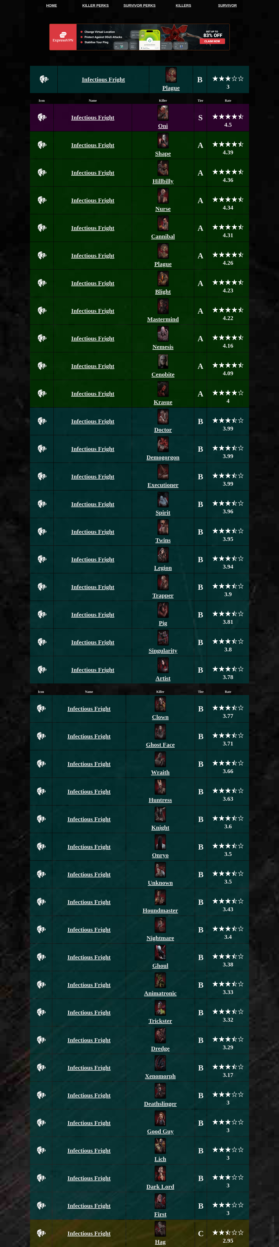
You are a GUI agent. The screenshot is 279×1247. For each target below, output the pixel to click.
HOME (51, 6)
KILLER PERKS (95, 6)
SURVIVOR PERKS (140, 6)
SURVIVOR (227, 6)
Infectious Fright (103, 79)
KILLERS (183, 6)
